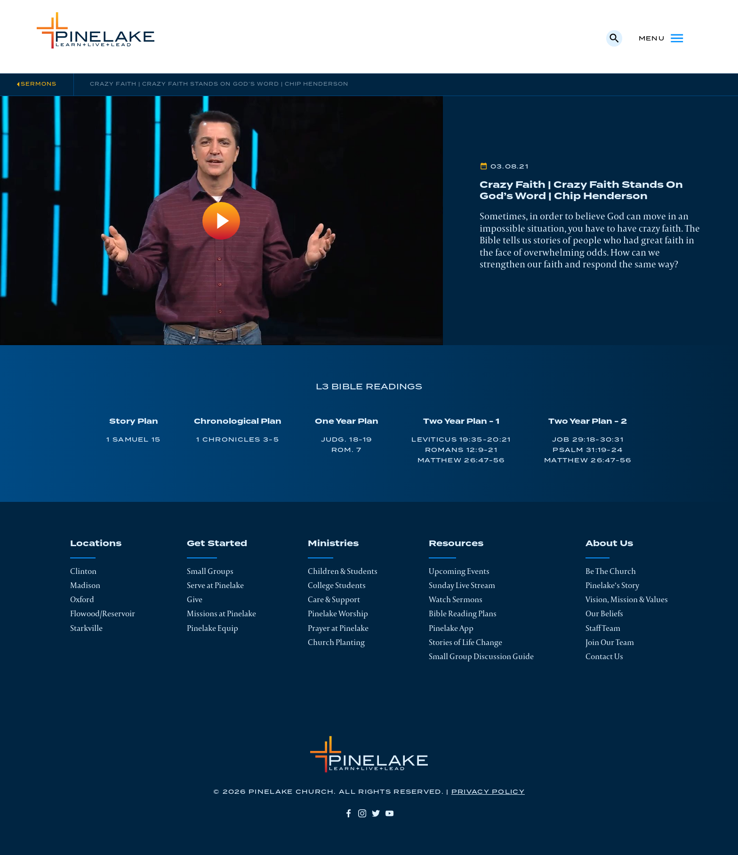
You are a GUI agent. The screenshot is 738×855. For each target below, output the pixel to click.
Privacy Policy (488, 792)
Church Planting (336, 642)
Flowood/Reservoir (102, 613)
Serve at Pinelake (215, 585)
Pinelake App (451, 628)
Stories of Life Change (465, 642)
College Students (337, 585)
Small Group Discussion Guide (481, 656)
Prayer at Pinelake (338, 628)
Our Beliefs (604, 613)
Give (194, 599)
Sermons (38, 84)
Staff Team (603, 628)
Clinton (83, 571)
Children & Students (342, 571)
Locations (95, 544)
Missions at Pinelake (221, 613)
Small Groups (210, 571)
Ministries (333, 544)
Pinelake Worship (338, 613)
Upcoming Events (459, 571)
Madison (85, 585)
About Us (609, 544)
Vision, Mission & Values (627, 599)
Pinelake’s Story (612, 585)
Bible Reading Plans (463, 613)
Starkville (86, 628)
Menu (662, 38)
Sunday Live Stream (462, 585)
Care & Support (334, 599)
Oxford (82, 599)
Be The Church (611, 571)
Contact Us (604, 656)
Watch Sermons (455, 599)
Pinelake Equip (212, 628)
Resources (456, 544)
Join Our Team (610, 642)
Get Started (217, 544)
